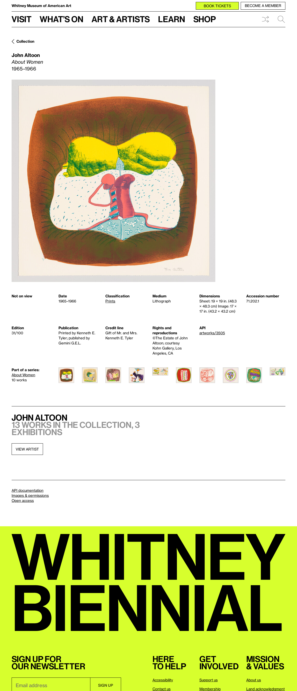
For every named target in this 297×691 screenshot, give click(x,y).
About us (253, 680)
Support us (208, 680)
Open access (23, 500)
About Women (23, 375)
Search (281, 19)
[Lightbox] (113, 181)
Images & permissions (30, 495)
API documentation (27, 490)
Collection (25, 41)
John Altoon (26, 55)
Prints (110, 301)
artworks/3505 (212, 333)
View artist (27, 449)
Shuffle (265, 19)
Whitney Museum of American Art (41, 5)
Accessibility (162, 680)
